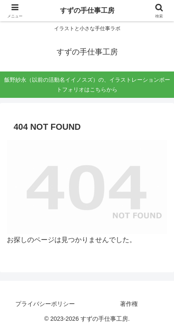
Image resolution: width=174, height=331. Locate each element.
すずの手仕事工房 (87, 10)
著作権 (129, 303)
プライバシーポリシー (45, 303)
